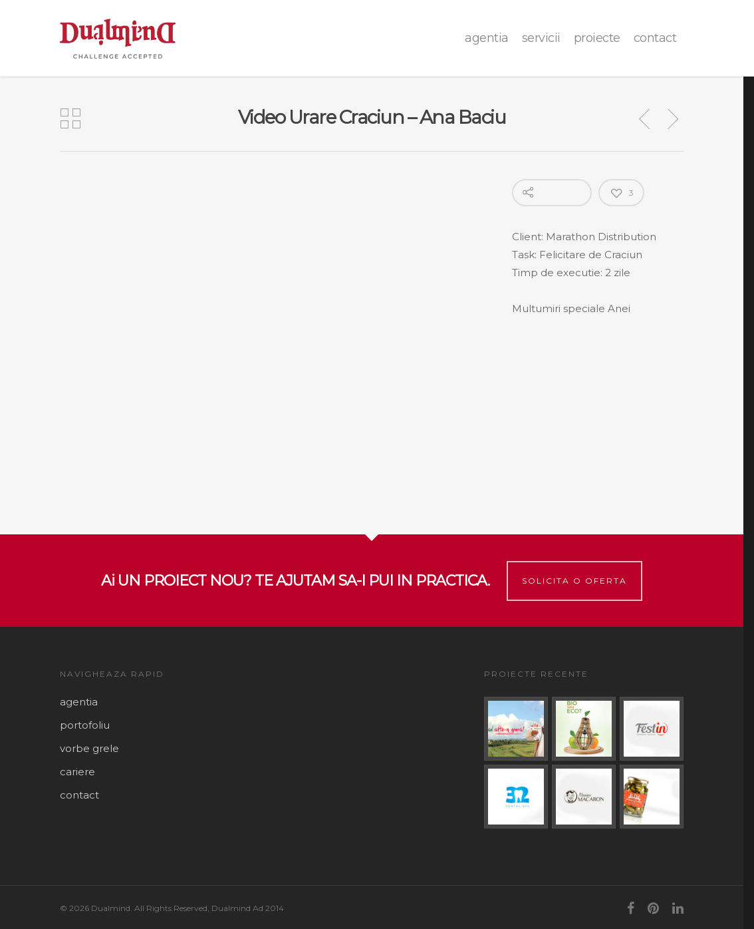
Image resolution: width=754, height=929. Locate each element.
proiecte (597, 38)
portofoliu (85, 725)
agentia (487, 38)
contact (655, 38)
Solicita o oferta (574, 581)
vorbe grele (89, 748)
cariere (77, 771)
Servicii (541, 38)
